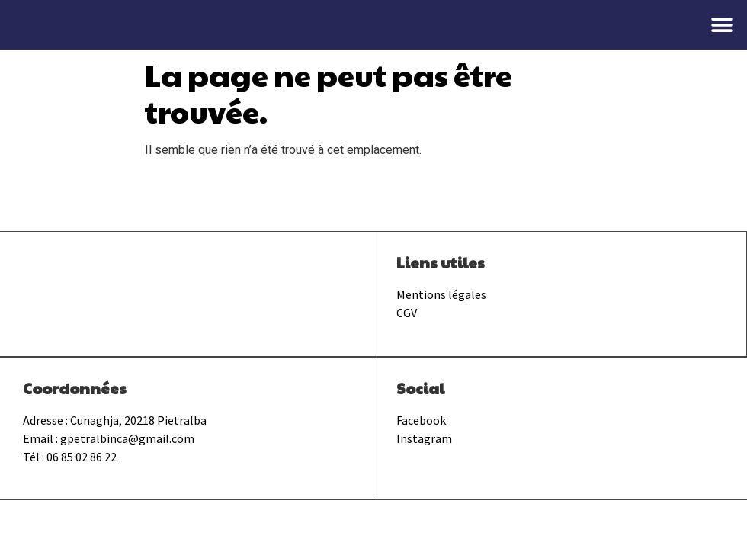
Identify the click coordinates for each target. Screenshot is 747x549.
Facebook (421, 420)
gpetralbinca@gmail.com (127, 438)
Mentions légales (441, 294)
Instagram (424, 438)
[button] (722, 25)
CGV (406, 312)
